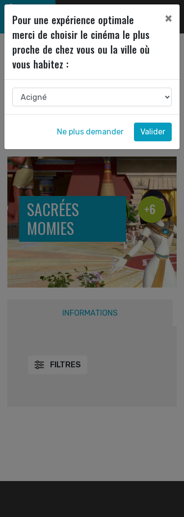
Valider (152, 131)
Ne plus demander (90, 131)
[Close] (168, 18)
